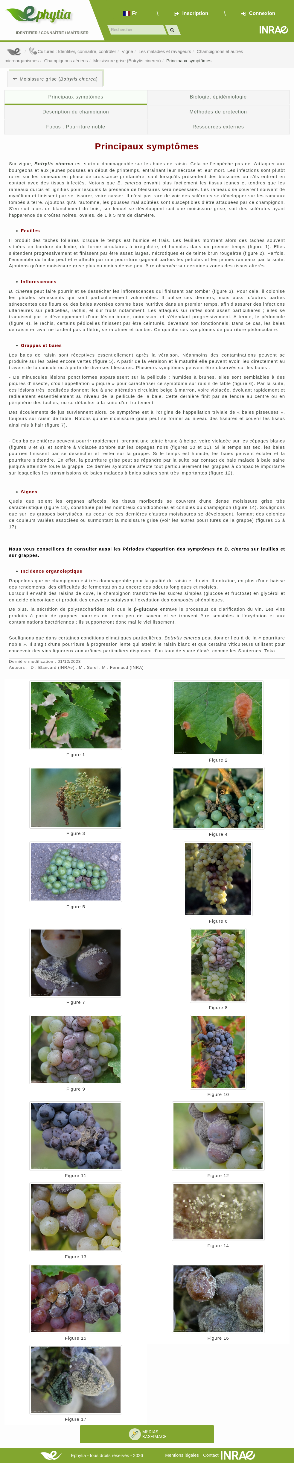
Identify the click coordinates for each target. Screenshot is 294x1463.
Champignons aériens (66, 60)
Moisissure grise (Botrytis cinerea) (127, 60)
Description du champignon (75, 111)
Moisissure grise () (59, 79)
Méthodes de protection (218, 111)
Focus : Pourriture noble (75, 126)
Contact (211, 1455)
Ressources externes (218, 126)
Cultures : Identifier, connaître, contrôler (72, 51)
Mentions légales (182, 1455)
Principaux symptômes (188, 60)
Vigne (127, 51)
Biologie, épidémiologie (218, 96)
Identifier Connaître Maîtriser (52, 33)
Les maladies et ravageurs (164, 51)
